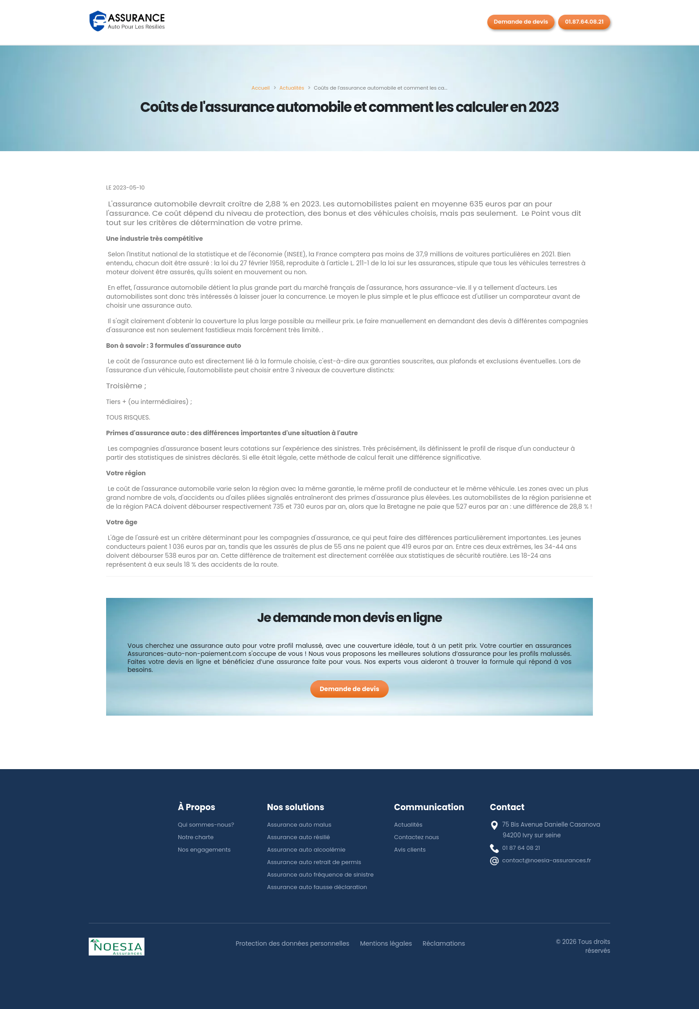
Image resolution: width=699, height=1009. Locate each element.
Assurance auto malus (300, 824)
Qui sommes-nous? (207, 824)
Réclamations (447, 943)
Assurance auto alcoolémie (307, 849)
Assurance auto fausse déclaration (318, 887)
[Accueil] (260, 87)
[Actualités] (292, 87)
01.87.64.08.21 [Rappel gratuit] (584, 21)
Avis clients (410, 849)
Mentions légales (387, 943)
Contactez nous (417, 837)
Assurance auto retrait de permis (316, 862)
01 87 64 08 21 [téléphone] (522, 848)
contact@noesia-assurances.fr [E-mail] (548, 860)
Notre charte (196, 837)
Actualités (409, 824)
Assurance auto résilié (299, 837)
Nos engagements (205, 849)
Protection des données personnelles (291, 943)
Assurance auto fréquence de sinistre (322, 874)
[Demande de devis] (349, 689)
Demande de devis (521, 21)
